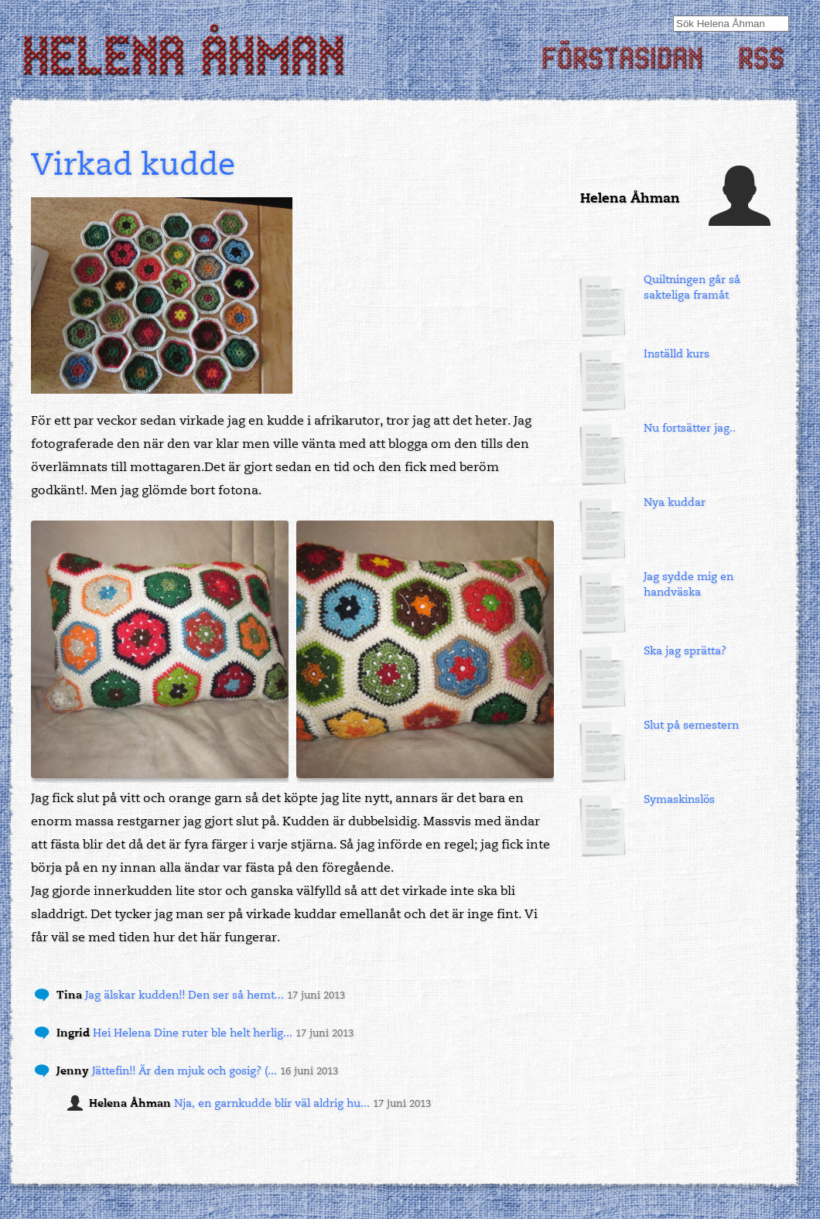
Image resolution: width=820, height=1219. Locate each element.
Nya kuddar (675, 502)
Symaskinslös (679, 799)
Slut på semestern (691, 725)
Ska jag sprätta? (685, 650)
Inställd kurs (676, 353)
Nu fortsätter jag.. (690, 428)
